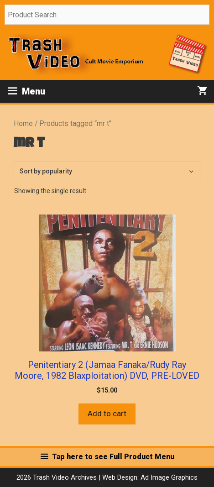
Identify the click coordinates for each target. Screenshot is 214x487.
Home (23, 123)
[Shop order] (107, 171)
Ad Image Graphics (168, 477)
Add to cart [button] (107, 413)
